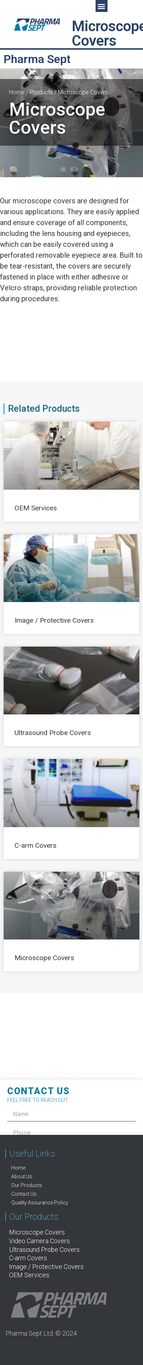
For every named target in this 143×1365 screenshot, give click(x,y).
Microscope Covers (44, 958)
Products (41, 92)
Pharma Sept (37, 59)
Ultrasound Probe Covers (52, 733)
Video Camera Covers (39, 1241)
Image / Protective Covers (54, 620)
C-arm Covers (35, 845)
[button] (102, 6)
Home (17, 92)
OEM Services (35, 508)
